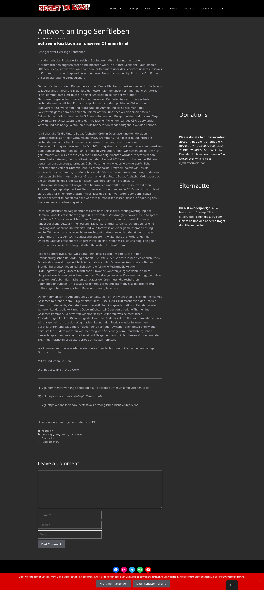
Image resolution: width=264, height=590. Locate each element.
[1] (138, 65)
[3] (147, 275)
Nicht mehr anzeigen (114, 583)
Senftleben (75, 434)
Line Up (133, 8)
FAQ (160, 8)
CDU (44, 434)
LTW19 (64, 434)
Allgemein (47, 430)
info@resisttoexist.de (192, 163)
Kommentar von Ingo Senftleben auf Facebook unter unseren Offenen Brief (98, 388)
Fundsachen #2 (50, 441)
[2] (57, 69)
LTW (57, 434)
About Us (189, 8)
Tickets (117, 8)
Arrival (173, 8)
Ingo (50, 434)
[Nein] (259, 581)
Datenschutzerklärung (151, 583)
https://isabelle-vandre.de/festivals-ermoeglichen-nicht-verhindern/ (92, 405)
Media (208, 8)
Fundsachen (48, 438)
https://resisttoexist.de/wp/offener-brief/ (74, 396)
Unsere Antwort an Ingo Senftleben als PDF (67, 422)
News (148, 8)
